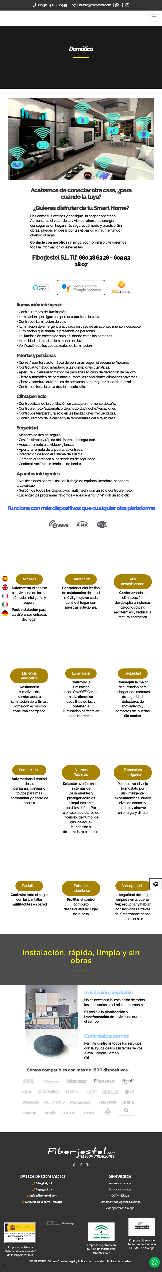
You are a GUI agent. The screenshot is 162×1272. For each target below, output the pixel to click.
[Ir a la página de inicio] (13, 18)
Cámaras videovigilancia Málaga (120, 1201)
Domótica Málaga (120, 1188)
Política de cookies (119, 1260)
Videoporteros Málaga (120, 1207)
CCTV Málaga (120, 1195)
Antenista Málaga (120, 1182)
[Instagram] (127, 5)
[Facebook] (122, 5)
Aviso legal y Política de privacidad (83, 1260)
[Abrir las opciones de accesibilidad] (155, 884)
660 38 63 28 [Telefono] (45, 5)
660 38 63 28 (93, 257)
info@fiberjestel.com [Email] (97, 5)
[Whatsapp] (117, 5)
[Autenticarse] (4, 1264)
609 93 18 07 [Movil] (66, 5)
